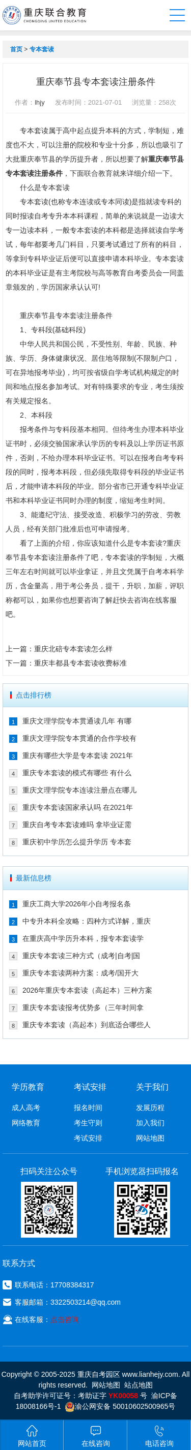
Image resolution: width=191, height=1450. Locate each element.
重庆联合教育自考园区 (44, 15)
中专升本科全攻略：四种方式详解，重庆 (86, 921)
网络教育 (26, 1123)
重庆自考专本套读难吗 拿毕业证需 (76, 825)
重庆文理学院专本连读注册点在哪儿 (79, 790)
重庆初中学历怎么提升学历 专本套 (76, 842)
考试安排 (88, 1138)
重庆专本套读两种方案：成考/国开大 (80, 973)
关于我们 (152, 1087)
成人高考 (26, 1108)
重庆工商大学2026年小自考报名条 (76, 904)
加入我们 (150, 1123)
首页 (16, 49)
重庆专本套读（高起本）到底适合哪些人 (86, 1025)
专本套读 (42, 49)
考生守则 (88, 1123)
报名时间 (88, 1108)
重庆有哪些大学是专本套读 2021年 (77, 755)
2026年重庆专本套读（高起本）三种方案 (87, 990)
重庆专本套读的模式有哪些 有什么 (76, 773)
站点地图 (138, 1385)
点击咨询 (64, 1319)
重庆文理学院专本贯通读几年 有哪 (76, 721)
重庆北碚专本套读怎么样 (73, 649)
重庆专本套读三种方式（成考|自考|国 (81, 956)
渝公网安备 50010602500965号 (120, 1406)
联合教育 (98, 173)
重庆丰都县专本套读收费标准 (80, 663)
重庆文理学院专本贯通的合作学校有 (79, 738)
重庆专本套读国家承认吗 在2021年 (77, 807)
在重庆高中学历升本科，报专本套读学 (83, 938)
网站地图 (150, 1138)
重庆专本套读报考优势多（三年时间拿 (83, 1007)
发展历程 (150, 1108)
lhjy (40, 102)
